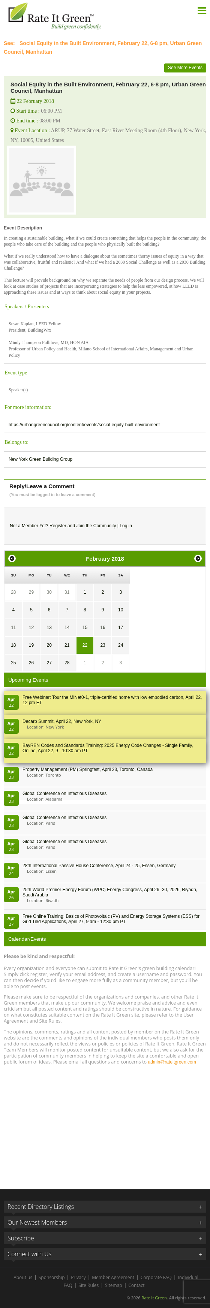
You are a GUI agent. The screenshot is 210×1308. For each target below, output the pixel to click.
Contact (136, 1285)
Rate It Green (153, 1297)
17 (120, 627)
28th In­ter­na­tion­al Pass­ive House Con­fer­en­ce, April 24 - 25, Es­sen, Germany (99, 865)
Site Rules (88, 1285)
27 (48, 662)
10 (120, 610)
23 (102, 645)
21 (66, 645)
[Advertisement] (105, 1123)
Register (58, 525)
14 (66, 627)
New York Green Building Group (40, 459)
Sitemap (113, 1285)
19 (31, 645)
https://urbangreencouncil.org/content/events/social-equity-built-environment (84, 424)
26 (31, 662)
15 (84, 627)
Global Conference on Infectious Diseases (64, 793)
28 (13, 592)
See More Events (185, 67)
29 (31, 592)
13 (48, 627)
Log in (126, 525)
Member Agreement (113, 1277)
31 (66, 592)
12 (31, 627)
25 (13, 662)
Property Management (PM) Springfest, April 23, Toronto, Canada (87, 769)
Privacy (78, 1277)
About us (23, 1277)
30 (48, 592)
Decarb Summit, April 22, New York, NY (61, 721)
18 (13, 645)
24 (120, 645)
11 (13, 627)
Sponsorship (52, 1277)
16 (102, 627)
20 (48, 645)
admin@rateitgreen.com (172, 1062)
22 (84, 645)
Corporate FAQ (156, 1277)
